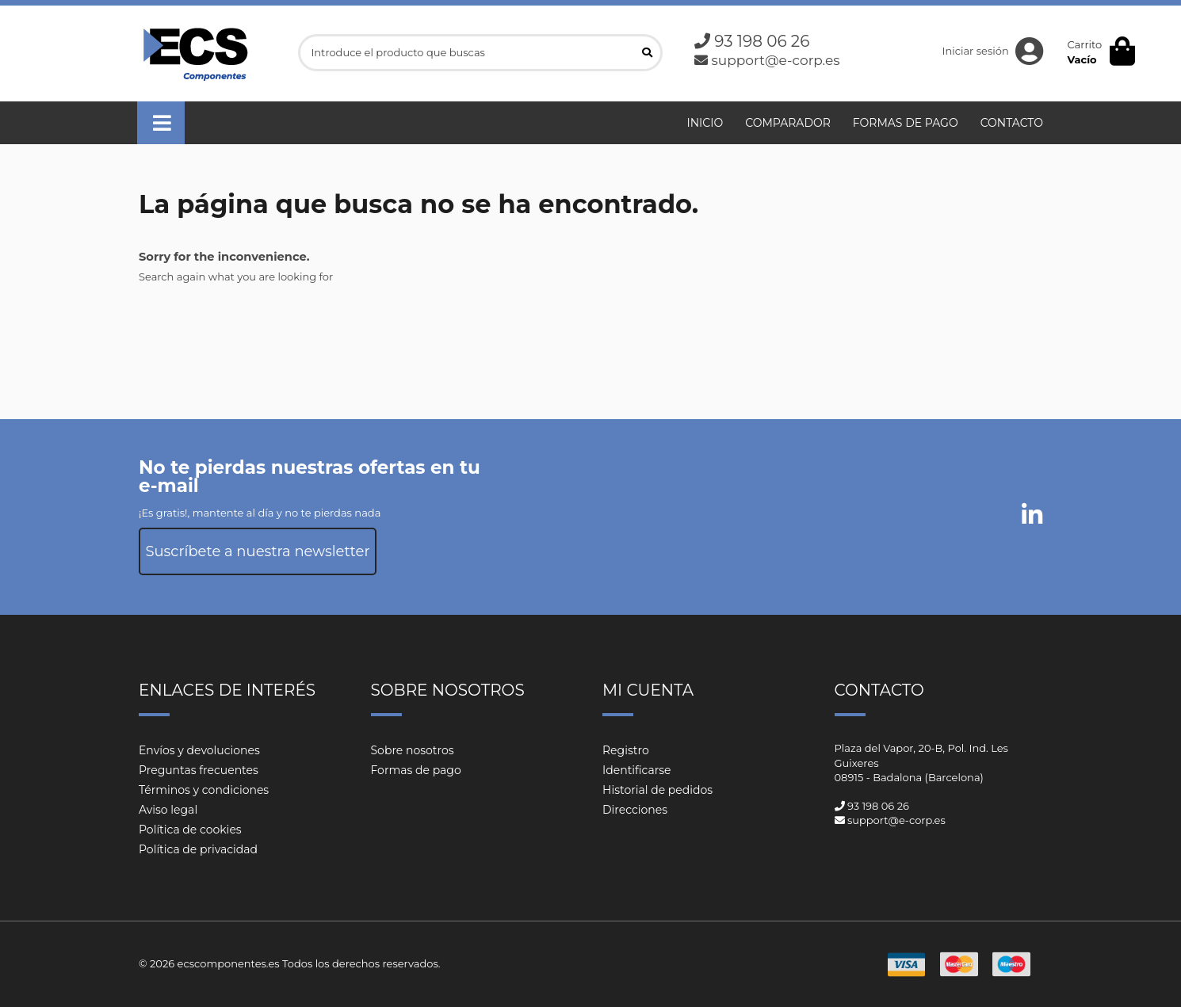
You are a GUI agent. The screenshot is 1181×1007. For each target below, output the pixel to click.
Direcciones (634, 810)
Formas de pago (416, 770)
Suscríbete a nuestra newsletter (257, 551)
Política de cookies (190, 829)
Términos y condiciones (204, 790)
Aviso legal (168, 810)
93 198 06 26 (761, 41)
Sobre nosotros (412, 750)
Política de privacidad (198, 849)
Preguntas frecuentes (198, 770)
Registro (625, 750)
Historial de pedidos (657, 790)
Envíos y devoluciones (199, 750)
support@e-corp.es (775, 60)
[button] (161, 122)
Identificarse (636, 770)
